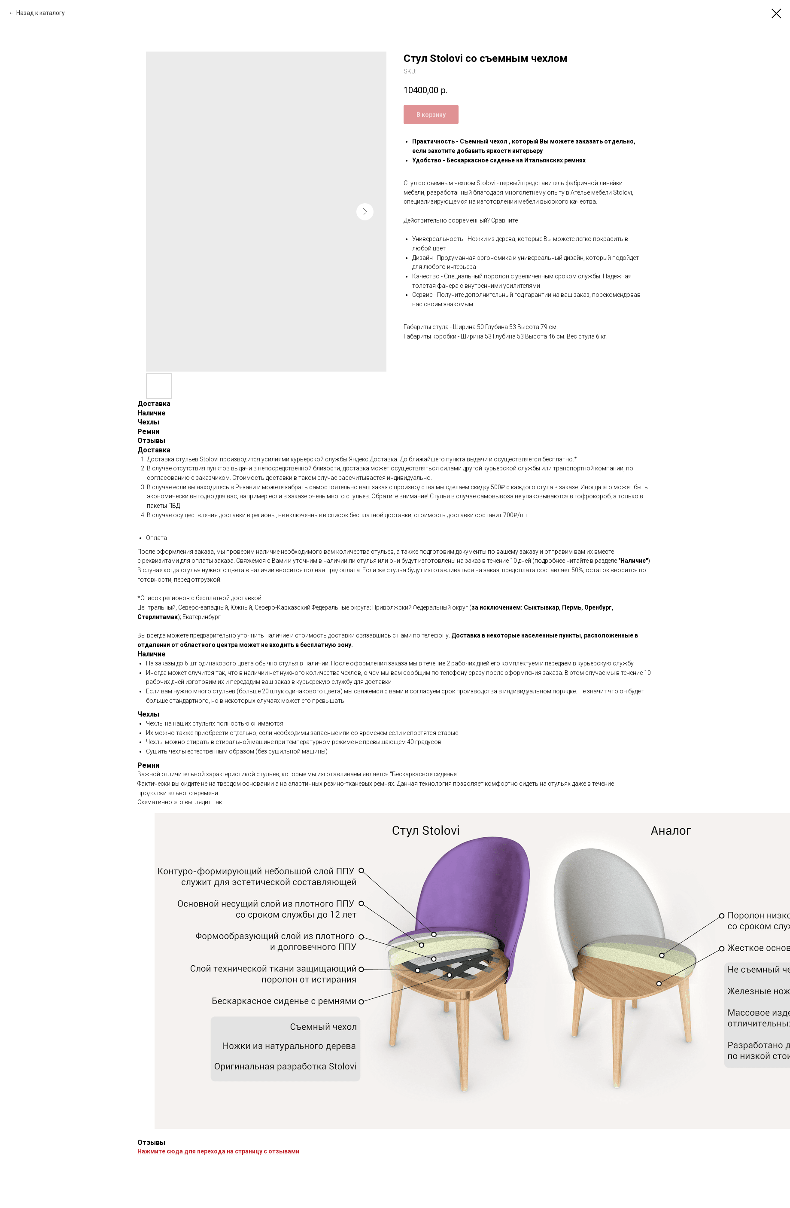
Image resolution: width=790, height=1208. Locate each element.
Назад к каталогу (40, 12)
